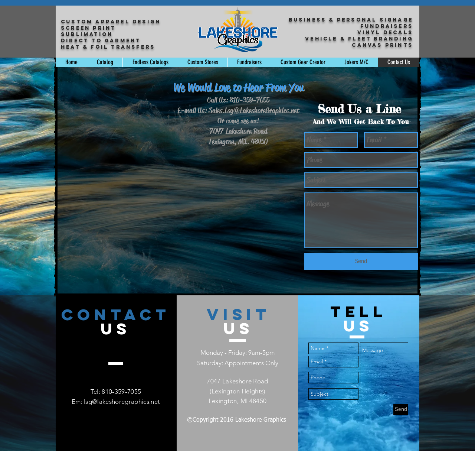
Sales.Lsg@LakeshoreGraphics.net (254, 110)
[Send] (361, 261)
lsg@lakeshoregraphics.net (122, 401)
